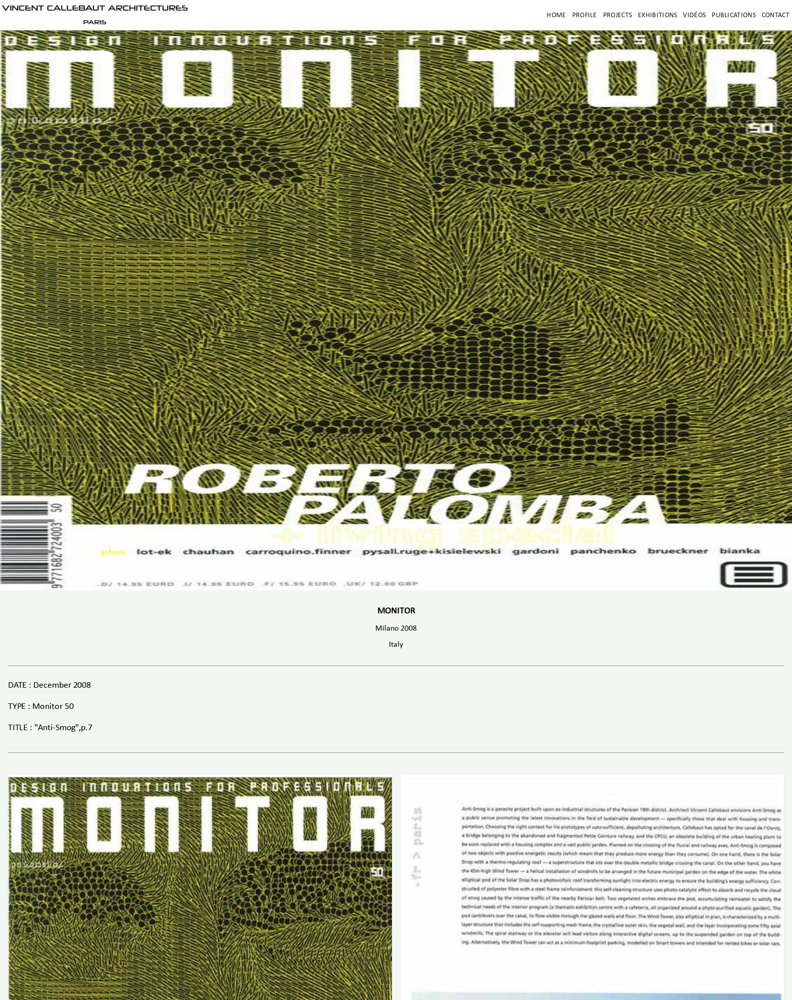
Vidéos (694, 15)
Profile (584, 15)
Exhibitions (657, 15)
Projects (617, 15)
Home (556, 15)
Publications (734, 15)
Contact (775, 15)
